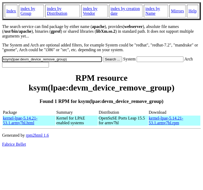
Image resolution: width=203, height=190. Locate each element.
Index (11, 11)
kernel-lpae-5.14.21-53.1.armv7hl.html (20, 120)
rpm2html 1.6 (37, 135)
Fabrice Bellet (14, 144)
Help (192, 11)
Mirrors (177, 11)
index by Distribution (57, 11)
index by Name (152, 11)
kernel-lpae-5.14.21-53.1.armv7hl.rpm (166, 120)
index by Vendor (90, 11)
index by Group (27, 11)
